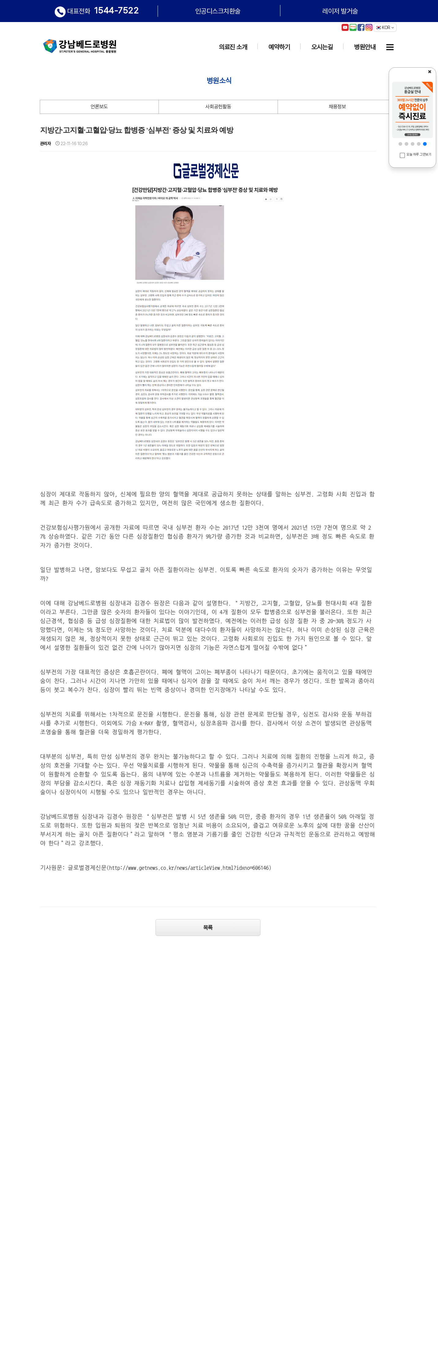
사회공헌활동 (218, 106)
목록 (208, 927)
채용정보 (337, 106)
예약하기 (279, 47)
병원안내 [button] (365, 47)
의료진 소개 (233, 47)
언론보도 (99, 106)
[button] (400, 144)
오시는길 (322, 47)
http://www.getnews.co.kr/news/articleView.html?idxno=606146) (190, 868)
